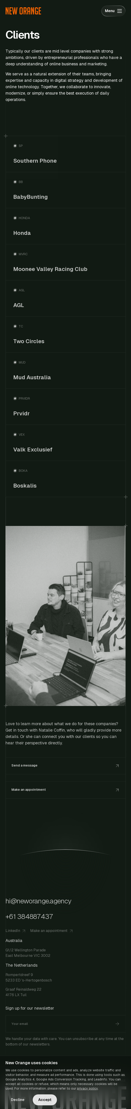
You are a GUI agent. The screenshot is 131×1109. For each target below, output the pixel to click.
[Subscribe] (117, 1024)
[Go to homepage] (23, 10)
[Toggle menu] (113, 10)
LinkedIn (16, 931)
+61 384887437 (29, 917)
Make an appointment (52, 931)
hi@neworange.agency (38, 901)
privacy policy (87, 1088)
